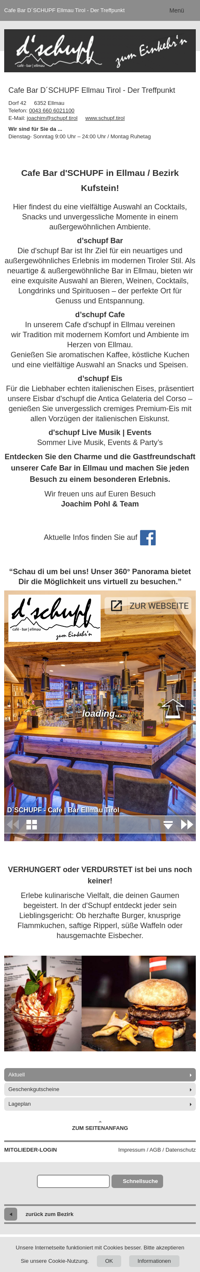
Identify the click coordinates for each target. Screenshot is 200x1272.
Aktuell (16, 1074)
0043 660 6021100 (51, 110)
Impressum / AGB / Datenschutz (157, 1150)
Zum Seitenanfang (100, 1125)
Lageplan (19, 1104)
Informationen (154, 1261)
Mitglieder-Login (30, 1150)
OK (109, 1261)
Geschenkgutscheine (33, 1089)
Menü (176, 10)
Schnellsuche (140, 1181)
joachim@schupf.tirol (52, 118)
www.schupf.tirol (105, 118)
